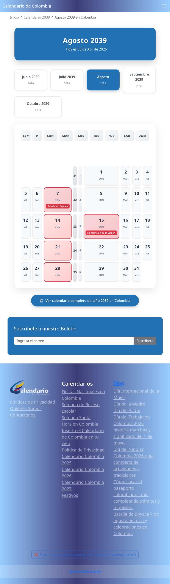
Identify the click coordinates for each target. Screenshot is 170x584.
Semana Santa (76, 417)
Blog (119, 382)
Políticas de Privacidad (32, 402)
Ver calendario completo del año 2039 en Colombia (85, 300)
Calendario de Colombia (27, 6)
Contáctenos (23, 415)
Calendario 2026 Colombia (85, 571)
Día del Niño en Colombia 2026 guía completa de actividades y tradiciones (134, 462)
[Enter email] (74, 340)
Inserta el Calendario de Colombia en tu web (83, 436)
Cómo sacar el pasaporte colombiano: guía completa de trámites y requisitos (137, 494)
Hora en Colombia (80, 424)
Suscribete (144, 340)
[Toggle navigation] (164, 6)
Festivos (70, 495)
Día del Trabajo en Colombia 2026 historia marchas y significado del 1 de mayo (133, 429)
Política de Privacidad (83, 450)
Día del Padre (127, 410)
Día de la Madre (129, 404)
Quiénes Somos (26, 408)
